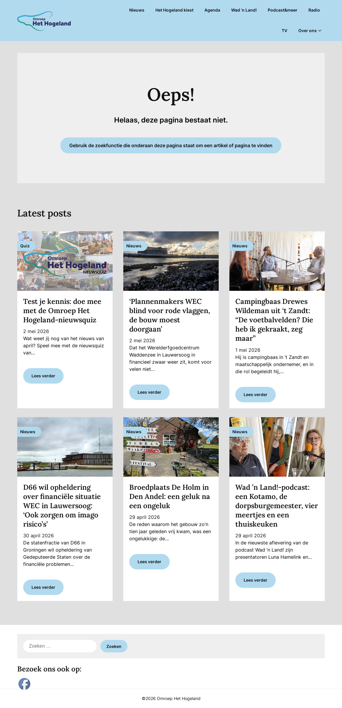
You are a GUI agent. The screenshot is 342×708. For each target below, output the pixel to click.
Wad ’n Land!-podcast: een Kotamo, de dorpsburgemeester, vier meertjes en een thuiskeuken (276, 506)
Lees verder (43, 375)
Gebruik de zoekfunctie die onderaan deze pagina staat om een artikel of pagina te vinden (170, 145)
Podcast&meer (282, 9)
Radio (314, 9)
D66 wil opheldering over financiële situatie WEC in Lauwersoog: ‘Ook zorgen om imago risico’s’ (62, 506)
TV (284, 30)
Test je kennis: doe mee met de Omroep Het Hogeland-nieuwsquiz (62, 310)
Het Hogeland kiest (174, 9)
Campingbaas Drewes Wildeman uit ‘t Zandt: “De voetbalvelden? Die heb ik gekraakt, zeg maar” (274, 320)
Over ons (307, 30)
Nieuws (136, 9)
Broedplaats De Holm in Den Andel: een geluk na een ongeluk (169, 496)
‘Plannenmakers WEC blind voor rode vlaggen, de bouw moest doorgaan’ (169, 315)
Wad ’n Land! (244, 9)
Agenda (212, 9)
